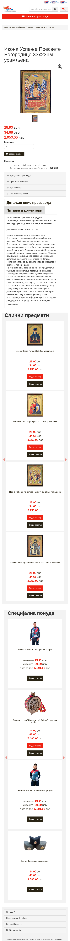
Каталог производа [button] (35, 16)
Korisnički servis (14, 924)
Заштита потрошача (17, 194)
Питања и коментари (24, 210)
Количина (8, 142)
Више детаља (35, 384)
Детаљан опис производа (29, 203)
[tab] (35, 175)
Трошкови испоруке (17, 181)
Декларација (14, 188)
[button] (3, 458)
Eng (55, 2)
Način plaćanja (13, 930)
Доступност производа (18, 175)
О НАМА (10, 912)
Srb (47, 2)
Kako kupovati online (16, 918)
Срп (63, 2)
